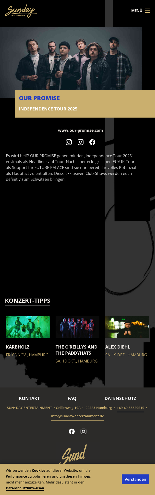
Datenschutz (120, 398)
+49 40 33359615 (130, 407)
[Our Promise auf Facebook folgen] (92, 142)
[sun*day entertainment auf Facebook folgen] (72, 431)
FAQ (72, 398)
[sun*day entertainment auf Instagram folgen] (83, 431)
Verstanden (135, 479)
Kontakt (29, 398)
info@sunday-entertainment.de (77, 416)
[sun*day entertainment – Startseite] (21, 11)
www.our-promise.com (80, 130)
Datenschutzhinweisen (25, 488)
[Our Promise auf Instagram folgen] (69, 142)
